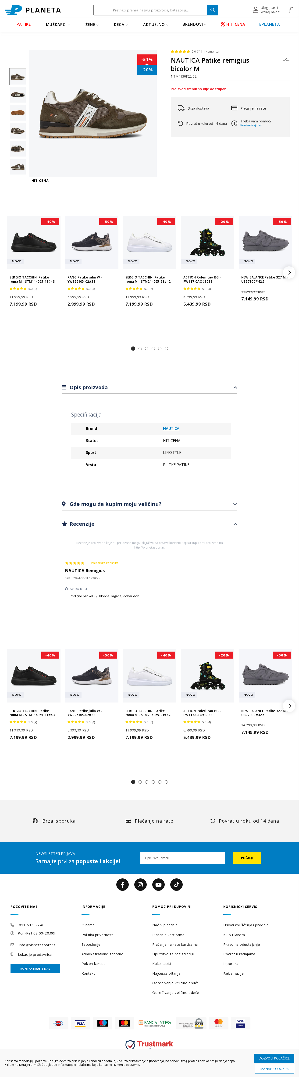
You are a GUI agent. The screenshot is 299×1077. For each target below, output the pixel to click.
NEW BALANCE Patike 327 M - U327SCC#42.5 (264, 279)
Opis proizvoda (88, 387)
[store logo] (33, 10)
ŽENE (90, 24)
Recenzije (81, 523)
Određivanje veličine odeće (175, 992)
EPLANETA (269, 24)
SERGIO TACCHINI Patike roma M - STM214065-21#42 (148, 279)
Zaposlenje (91, 944)
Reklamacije (233, 973)
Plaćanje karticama (168, 934)
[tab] (149, 387)
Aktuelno (154, 24)
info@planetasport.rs (37, 944)
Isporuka (230, 963)
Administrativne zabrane (103, 954)
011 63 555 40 (31, 925)
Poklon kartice (94, 963)
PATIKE (24, 24)
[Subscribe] (247, 858)
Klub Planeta (234, 934)
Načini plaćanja (164, 925)
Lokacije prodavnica (35, 954)
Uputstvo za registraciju (173, 954)
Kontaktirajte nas (35, 969)
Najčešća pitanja (166, 973)
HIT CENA (233, 24)
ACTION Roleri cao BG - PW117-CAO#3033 (202, 279)
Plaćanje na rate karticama (175, 944)
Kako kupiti (161, 963)
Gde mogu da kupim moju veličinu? (114, 503)
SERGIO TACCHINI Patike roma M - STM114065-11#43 (32, 279)
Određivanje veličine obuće (175, 983)
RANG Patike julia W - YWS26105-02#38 (85, 279)
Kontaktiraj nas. (251, 125)
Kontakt (88, 973)
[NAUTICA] (286, 61)
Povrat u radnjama (239, 954)
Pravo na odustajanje (241, 944)
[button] (266, 10)
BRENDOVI (193, 24)
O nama (88, 925)
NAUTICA (171, 428)
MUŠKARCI (56, 24)
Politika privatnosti (98, 934)
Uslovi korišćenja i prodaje (246, 925)
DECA (119, 24)
